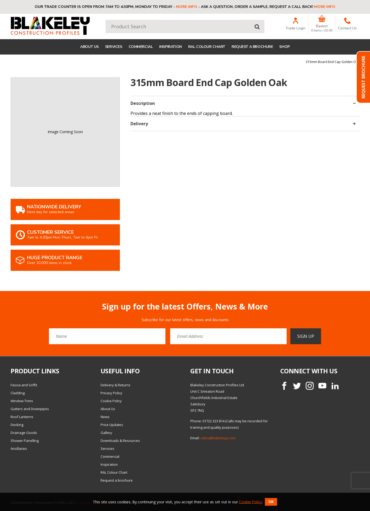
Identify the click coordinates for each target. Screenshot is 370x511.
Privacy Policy (111, 393)
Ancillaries (19, 448)
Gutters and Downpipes (30, 408)
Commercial (141, 46)
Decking (17, 424)
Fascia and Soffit (24, 385)
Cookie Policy (111, 400)
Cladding (18, 393)
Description (243, 103)
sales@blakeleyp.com (218, 438)
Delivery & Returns (115, 385)
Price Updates (112, 424)
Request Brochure (363, 77)
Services (113, 46)
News (105, 416)
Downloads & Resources (120, 440)
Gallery (106, 432)
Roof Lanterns (22, 416)
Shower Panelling (25, 440)
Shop (284, 46)
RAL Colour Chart (206, 46)
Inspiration (170, 46)
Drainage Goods (24, 432)
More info (186, 6)
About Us (89, 46)
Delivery (243, 124)
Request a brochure (252, 46)
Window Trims (22, 400)
